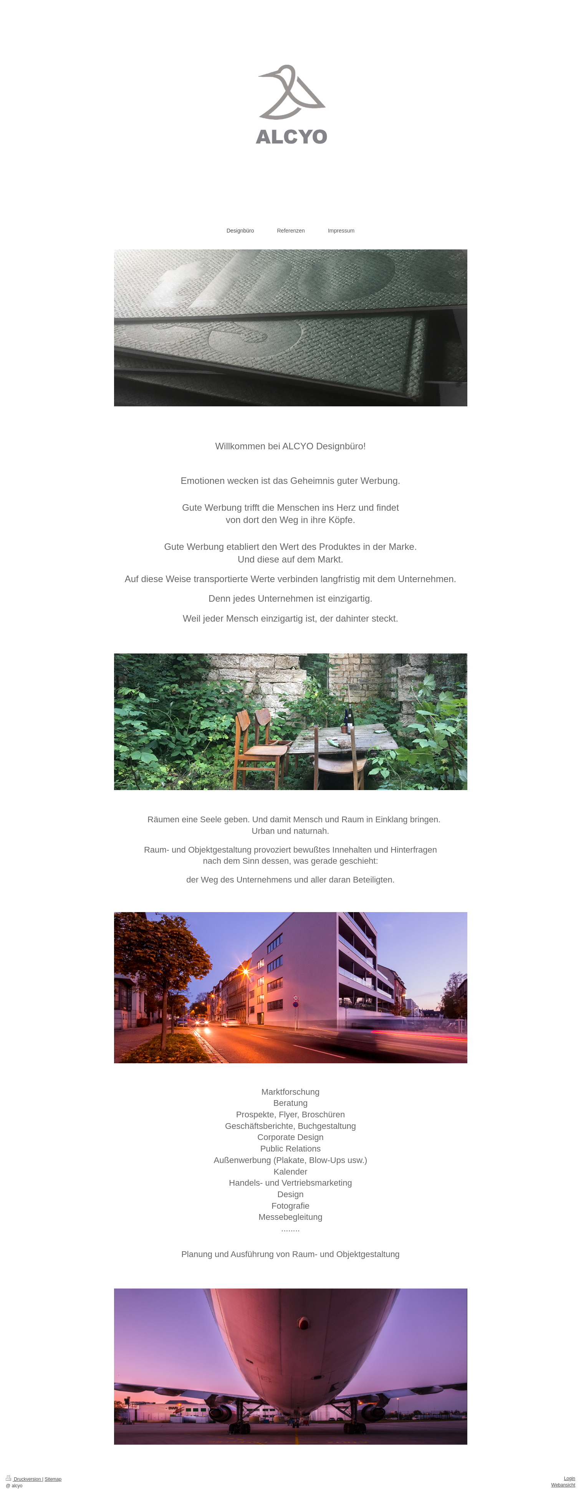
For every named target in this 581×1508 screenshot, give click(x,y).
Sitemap (53, 1479)
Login (569, 1478)
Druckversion (24, 1479)
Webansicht (563, 1485)
